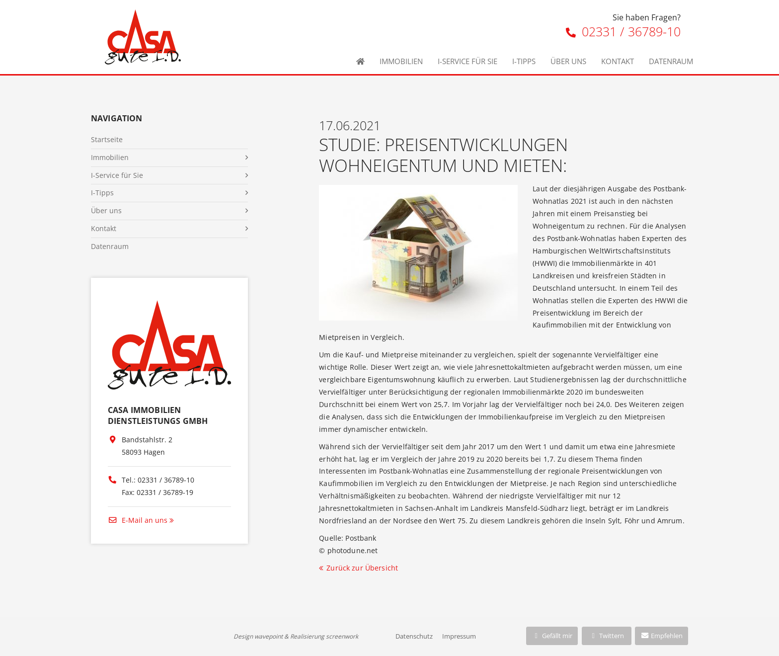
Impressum (459, 636)
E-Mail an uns (137, 520)
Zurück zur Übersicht (362, 568)
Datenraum (671, 61)
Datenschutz (414, 636)
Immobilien (401, 61)
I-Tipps (524, 61)
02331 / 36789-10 (623, 31)
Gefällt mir (552, 635)
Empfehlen (661, 635)
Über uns (568, 61)
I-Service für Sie (467, 61)
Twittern (606, 635)
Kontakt (617, 61)
